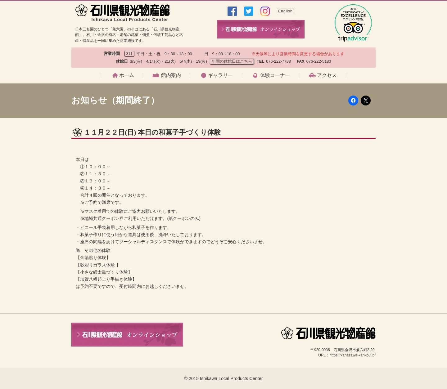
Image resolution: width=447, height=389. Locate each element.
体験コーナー (275, 75)
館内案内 (171, 75)
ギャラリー (220, 75)
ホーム (126, 75)
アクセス (327, 75)
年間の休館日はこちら (232, 61)
